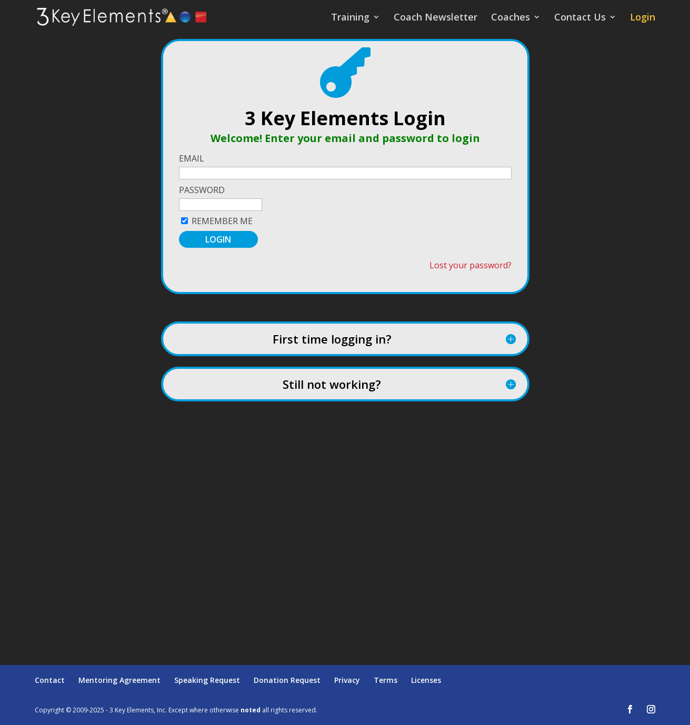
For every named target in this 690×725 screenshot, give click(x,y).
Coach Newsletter (435, 18)
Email (191, 158)
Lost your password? (470, 265)
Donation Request (287, 680)
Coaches (510, 18)
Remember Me (222, 221)
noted (251, 710)
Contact (50, 680)
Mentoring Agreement (119, 680)
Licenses (426, 680)
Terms (385, 680)
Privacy (347, 680)
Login (642, 18)
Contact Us (580, 18)
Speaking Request (207, 680)
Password (202, 190)
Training (350, 18)
